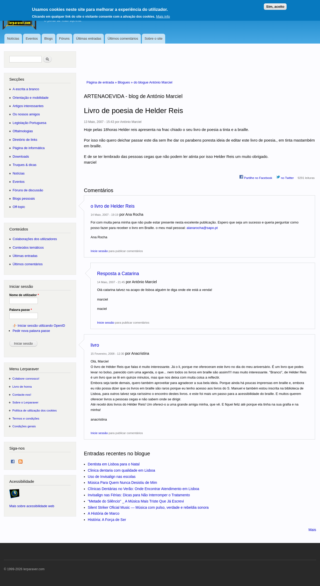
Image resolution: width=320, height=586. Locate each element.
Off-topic (19, 207)
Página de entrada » (102, 82)
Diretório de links (25, 140)
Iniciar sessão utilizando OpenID (41, 325)
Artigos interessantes (28, 106)
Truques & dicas (25, 165)
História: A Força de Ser (107, 520)
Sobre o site (153, 38)
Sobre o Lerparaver (25, 402)
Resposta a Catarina (118, 273)
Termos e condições (25, 418)
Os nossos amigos (26, 114)
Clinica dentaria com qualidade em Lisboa (121, 470)
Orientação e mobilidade (31, 98)
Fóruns (64, 38)
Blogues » (126, 82)
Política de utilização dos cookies (34, 410)
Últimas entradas (88, 38)
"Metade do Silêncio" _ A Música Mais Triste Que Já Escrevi (136, 501)
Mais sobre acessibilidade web (31, 506)
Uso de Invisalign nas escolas (111, 477)
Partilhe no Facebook (255, 177)
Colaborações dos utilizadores (35, 239)
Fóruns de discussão (28, 190)
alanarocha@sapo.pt (202, 228)
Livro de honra (22, 386)
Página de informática (29, 148)
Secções (16, 79)
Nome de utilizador (24, 295)
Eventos (32, 38)
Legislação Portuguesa (29, 123)
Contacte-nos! (21, 394)
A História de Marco (103, 513)
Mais (312, 530)
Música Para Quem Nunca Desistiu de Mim (122, 482)
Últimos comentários (123, 38)
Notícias (13, 38)
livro (95, 345)
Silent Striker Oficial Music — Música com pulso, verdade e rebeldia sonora (148, 507)
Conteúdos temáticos (28, 247)
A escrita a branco (26, 89)
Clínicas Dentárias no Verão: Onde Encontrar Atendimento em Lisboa (143, 489)
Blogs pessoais (24, 198)
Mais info (163, 15)
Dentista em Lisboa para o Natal (114, 464)
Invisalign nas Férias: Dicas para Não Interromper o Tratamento (139, 495)
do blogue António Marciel (153, 82)
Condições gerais (24, 426)
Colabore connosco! (25, 378)
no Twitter (285, 177)
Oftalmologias (23, 131)
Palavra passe (20, 310)
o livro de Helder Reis (113, 206)
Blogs (48, 38)
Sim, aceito (275, 5)
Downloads (21, 156)
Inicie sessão (99, 251)
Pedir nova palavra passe (31, 331)
